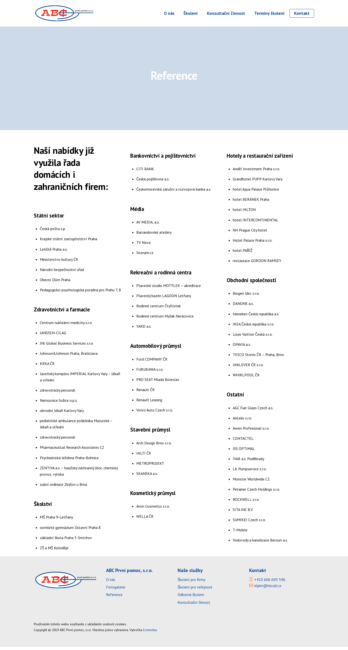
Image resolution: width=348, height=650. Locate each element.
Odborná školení (191, 597)
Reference (114, 597)
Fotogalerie (115, 590)
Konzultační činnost (226, 13)
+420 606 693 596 (269, 582)
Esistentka (150, 633)
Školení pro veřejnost (195, 590)
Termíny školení (269, 13)
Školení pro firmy (191, 582)
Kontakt (302, 13)
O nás (169, 13)
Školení (190, 13)
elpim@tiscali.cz (267, 588)
